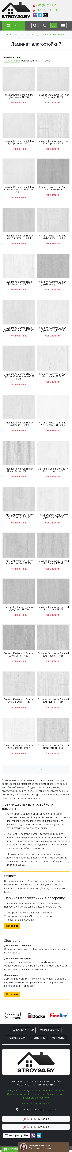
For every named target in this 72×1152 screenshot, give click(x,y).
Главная (7, 34)
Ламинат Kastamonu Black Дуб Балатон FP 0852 (19, 283)
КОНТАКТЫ (58, 1038)
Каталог (19, 34)
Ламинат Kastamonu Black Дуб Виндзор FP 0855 (53, 283)
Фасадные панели (17, 1094)
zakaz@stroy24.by (16, 1135)
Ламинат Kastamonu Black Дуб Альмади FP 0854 (19, 237)
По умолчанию (12, 60)
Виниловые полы (55, 1094)
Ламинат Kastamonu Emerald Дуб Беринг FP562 (53, 562)
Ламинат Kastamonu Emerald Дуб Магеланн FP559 (18, 700)
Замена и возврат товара (36, 1103)
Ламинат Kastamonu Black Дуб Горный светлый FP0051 (18, 329)
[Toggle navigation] (34, 25)
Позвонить (12, 925)
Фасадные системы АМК (36, 1097)
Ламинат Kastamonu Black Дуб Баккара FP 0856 (53, 237)
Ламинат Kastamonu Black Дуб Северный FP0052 (53, 424)
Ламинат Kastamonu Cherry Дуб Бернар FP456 (53, 470)
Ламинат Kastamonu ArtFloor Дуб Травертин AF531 (18, 142)
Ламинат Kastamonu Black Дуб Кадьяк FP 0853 (53, 375)
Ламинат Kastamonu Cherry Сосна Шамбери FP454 (19, 562)
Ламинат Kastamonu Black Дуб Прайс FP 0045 (19, 424)
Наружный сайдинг (18, 1090)
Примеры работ (16, 1038)
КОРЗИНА (11, 1149)
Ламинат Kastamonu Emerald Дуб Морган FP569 (53, 700)
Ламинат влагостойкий (51, 34)
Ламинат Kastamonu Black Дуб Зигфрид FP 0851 (53, 329)
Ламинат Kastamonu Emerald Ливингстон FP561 (53, 746)
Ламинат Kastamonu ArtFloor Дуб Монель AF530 (53, 96)
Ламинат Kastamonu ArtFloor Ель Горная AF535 (53, 142)
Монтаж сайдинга (50, 1030)
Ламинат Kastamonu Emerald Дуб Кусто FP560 (18, 654)
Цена (47, 60)
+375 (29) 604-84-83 (45, 5)
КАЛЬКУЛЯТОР (23, 1030)
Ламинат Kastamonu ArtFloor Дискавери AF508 (18, 96)
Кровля (32, 1094)
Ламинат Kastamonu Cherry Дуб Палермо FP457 (19, 516)
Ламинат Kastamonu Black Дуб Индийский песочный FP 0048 (18, 376)
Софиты (33, 1090)
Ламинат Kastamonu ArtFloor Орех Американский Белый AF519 (18, 189)
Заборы (41, 1094)
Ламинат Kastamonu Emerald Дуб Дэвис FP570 (18, 608)
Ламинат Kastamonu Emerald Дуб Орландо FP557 (18, 746)
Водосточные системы (51, 1090)
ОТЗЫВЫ (38, 1038)
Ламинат (31, 34)
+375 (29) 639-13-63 (45, 10)
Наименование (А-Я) (32, 60)
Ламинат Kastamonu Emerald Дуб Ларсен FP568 (53, 654)
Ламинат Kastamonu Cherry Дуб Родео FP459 (53, 516)
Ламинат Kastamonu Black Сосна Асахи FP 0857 (19, 470)
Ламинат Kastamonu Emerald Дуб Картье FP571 (53, 608)
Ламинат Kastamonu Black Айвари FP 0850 (53, 188)
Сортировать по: (12, 57)
